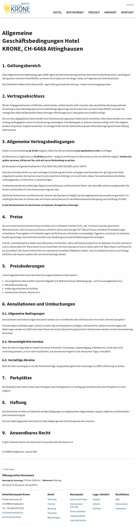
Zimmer (51, 504)
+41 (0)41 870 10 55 (15, 508)
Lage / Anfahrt (101, 494)
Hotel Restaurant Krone (16, 494)
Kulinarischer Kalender (76, 505)
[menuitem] (59, 12)
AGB (117, 499)
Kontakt (127, 12)
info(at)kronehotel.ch (12, 512)
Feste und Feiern (78, 511)
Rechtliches (122, 494)
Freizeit (94, 12)
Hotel (57, 12)
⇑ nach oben (8, 469)
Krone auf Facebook (11, 517)
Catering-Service (78, 520)
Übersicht (52, 499)
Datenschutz (122, 504)
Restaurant (75, 12)
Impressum (121, 508)
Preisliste (52, 513)
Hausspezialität (77, 515)
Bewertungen (54, 517)
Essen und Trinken (78, 499)
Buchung (52, 508)
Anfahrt (110, 12)
